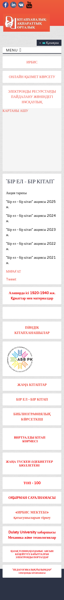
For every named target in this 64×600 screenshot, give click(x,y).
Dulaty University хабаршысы (32, 532)
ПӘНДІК (32, 327)
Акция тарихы (16, 193)
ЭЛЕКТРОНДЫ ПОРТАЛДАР (32, 557)
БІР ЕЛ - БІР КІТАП (32, 399)
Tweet (11, 279)
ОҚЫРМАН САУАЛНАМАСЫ (32, 497)
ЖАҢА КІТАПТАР (32, 385)
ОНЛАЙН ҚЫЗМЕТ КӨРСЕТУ (32, 77)
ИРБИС (32, 62)
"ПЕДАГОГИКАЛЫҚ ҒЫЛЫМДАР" (32, 569)
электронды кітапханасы (32, 572)
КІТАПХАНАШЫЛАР (31, 333)
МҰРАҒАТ (13, 271)
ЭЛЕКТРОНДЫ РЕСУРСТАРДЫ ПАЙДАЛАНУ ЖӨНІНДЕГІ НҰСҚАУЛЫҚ (32, 96)
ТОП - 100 (31, 483)
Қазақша (49, 43)
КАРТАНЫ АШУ (15, 110)
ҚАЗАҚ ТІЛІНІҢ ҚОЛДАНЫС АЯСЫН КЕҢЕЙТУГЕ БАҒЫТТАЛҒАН (32, 553)
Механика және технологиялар (32, 537)
